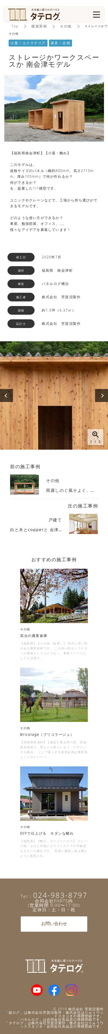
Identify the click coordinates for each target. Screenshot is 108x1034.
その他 (66, 26)
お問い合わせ (54, 924)
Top (15, 26)
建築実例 (39, 26)
